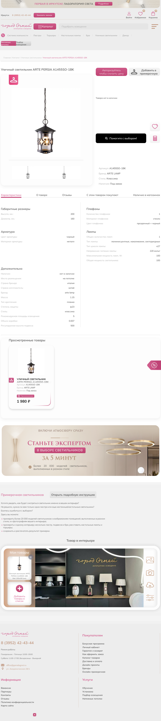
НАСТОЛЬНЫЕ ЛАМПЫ (71, 35)
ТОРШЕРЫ (51, 35)
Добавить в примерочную (144, 72)
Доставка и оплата (92, 661)
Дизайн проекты (91, 664)
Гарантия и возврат (92, 650)
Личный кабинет (91, 647)
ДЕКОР (125, 35)
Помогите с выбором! (121, 138)
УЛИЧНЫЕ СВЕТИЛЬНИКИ (106, 35)
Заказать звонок (44, 15)
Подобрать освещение (74, 26)
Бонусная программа (93, 643)
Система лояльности (17, 35)
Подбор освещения (21, 43)
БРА (88, 35)
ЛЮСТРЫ (37, 35)
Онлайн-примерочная (93, 671)
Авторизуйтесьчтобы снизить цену (111, 72)
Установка (87, 691)
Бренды (86, 668)
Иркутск (5, 15)
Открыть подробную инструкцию (73, 494)
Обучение (87, 688)
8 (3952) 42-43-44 (21, 15)
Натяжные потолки (6, 43)
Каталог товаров (91, 657)
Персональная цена (25, 396)
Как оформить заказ (93, 654)
